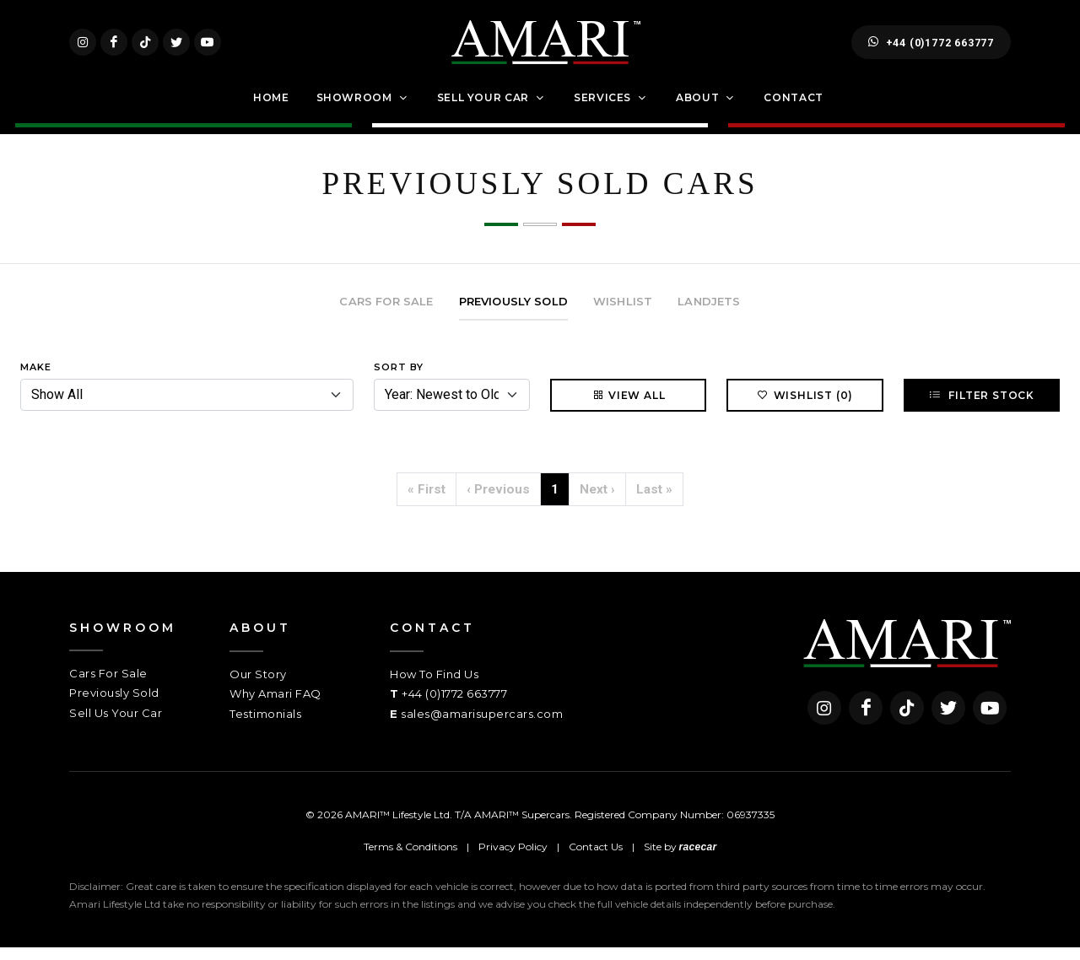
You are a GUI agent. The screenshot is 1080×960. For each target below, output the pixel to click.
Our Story (258, 687)
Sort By (399, 380)
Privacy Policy (513, 860)
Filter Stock (981, 408)
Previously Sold (114, 706)
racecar (698, 860)
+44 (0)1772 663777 (931, 49)
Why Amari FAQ (275, 707)
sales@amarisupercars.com (482, 727)
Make (35, 380)
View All (628, 408)
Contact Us (596, 860)
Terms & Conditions (410, 860)
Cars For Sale (108, 686)
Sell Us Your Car (115, 726)
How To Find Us (434, 687)
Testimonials (265, 727)
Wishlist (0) (805, 408)
